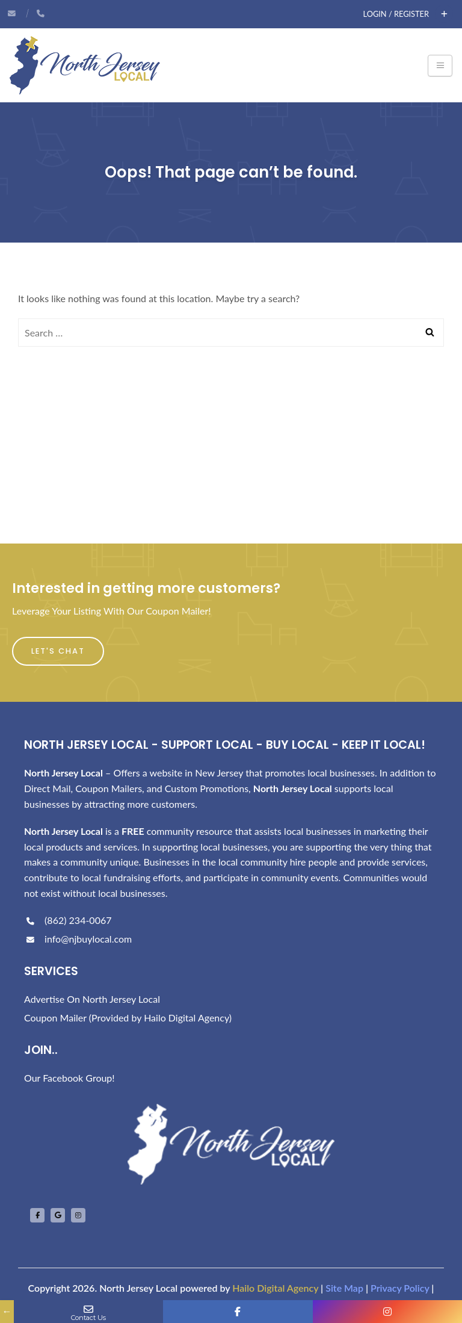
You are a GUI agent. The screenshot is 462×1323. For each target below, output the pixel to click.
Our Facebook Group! (69, 1077)
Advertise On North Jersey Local (92, 999)
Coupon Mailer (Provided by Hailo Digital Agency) (128, 1017)
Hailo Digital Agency (275, 1288)
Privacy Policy (400, 1288)
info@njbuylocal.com (78, 938)
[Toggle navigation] (440, 65)
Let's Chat (58, 651)
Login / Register (396, 14)
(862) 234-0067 (67, 920)
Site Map (344, 1288)
